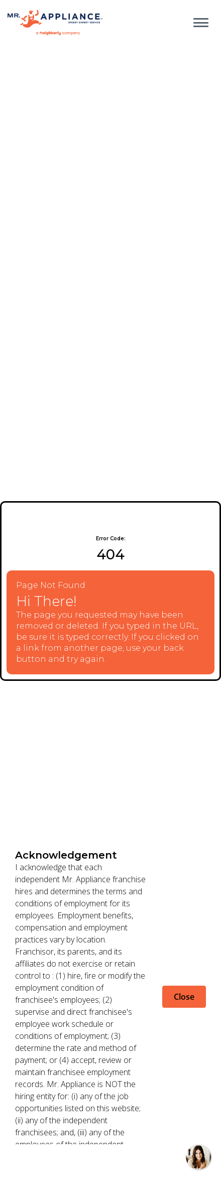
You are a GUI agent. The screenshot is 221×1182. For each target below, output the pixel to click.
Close (184, 996)
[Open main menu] (200, 22)
